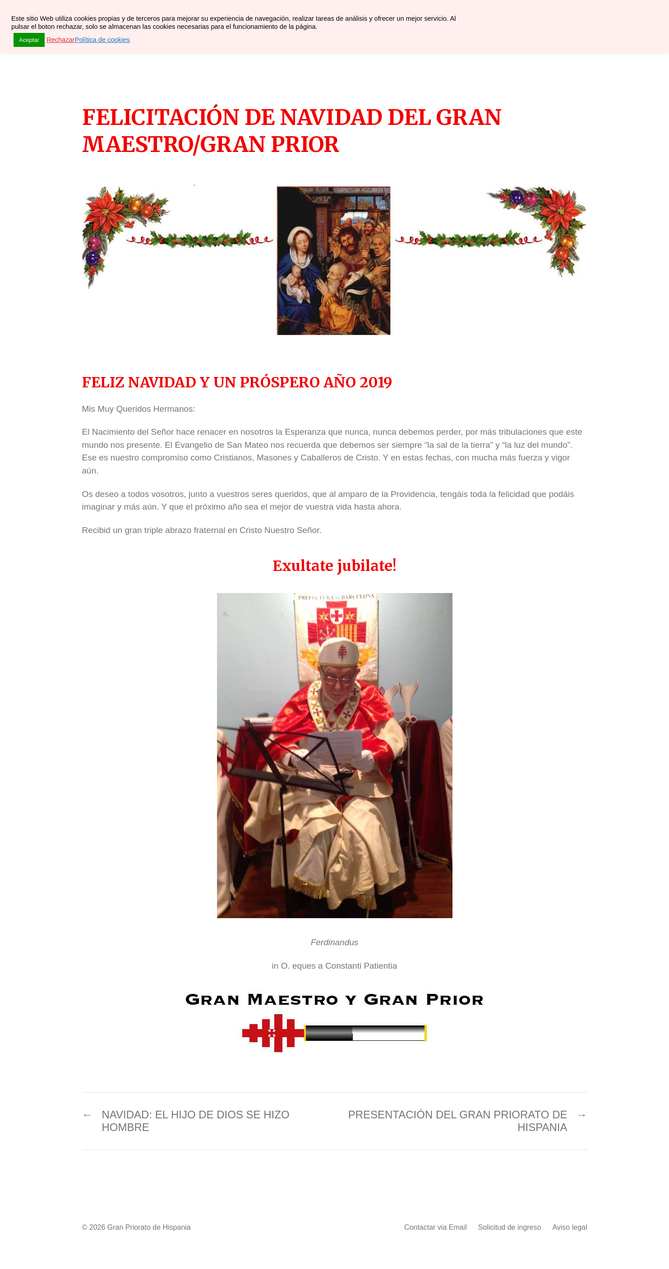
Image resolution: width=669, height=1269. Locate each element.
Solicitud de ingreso (509, 1227)
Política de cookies (102, 39)
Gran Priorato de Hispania (149, 1227)
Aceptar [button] (29, 40)
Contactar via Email (435, 1227)
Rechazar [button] (60, 39)
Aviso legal (569, 1227)
